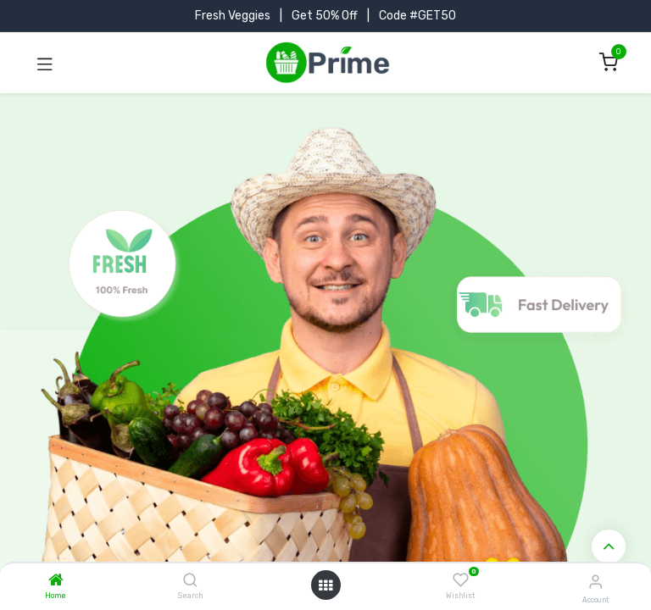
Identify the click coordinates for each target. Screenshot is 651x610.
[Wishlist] (461, 580)
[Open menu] (325, 585)
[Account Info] (595, 581)
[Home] (56, 581)
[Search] (190, 581)
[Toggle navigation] (45, 63)
